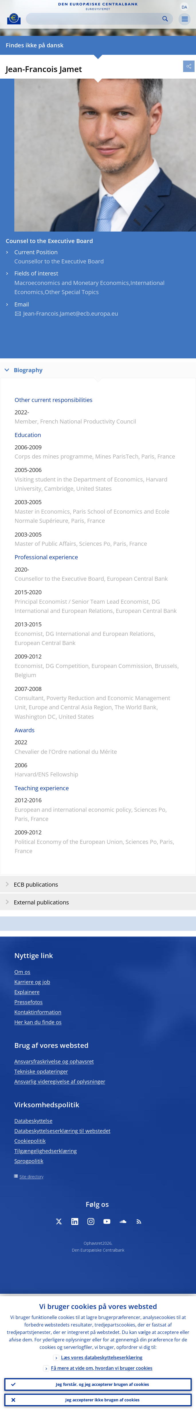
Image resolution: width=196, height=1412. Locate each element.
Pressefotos (28, 1002)
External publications (35, 902)
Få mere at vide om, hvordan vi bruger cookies (101, 1366)
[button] (184, 6)
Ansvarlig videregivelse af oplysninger (59, 1081)
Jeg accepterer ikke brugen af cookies (102, 1399)
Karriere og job (32, 981)
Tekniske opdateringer (41, 1071)
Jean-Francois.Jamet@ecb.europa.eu (70, 313)
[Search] (94, 19)
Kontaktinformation (37, 1012)
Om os (22, 971)
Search (165, 19)
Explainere (27, 991)
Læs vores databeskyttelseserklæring (101, 1355)
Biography (22, 370)
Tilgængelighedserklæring (45, 1150)
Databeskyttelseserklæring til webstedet (62, 1130)
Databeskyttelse (33, 1120)
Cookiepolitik (30, 1140)
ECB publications (30, 884)
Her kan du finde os (38, 1022)
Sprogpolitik (28, 1160)
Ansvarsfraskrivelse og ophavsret (54, 1061)
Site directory (31, 1176)
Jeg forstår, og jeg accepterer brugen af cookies (102, 1382)
